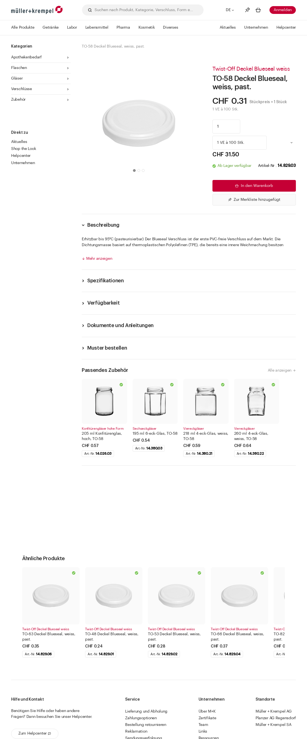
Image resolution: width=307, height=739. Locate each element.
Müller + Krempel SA (273, 725)
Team (203, 725)
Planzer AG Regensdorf (276, 718)
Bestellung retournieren (145, 725)
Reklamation (136, 731)
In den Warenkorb (253, 186)
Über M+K (207, 711)
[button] (134, 170)
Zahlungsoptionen (141, 718)
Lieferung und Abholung (146, 711)
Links (203, 731)
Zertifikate (207, 718)
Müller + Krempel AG (274, 711)
